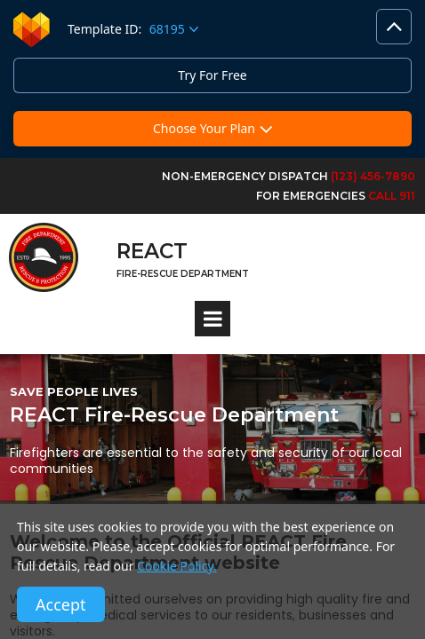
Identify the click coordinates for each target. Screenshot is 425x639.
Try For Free (212, 75)
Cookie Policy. (177, 565)
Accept (61, 604)
